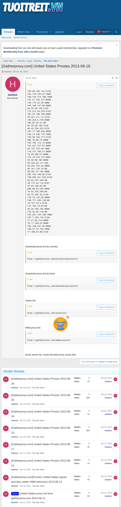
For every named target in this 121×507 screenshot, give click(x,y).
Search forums (20, 37)
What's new (23, 31)
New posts (6, 37)
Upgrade (59, 31)
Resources (42, 31)
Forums (8, 31)
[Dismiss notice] (116, 45)
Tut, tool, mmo (38, 388)
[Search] (116, 32)
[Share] (112, 78)
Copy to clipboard (106, 85)
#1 (117, 78)
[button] (32, 32)
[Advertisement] (59, 21)
